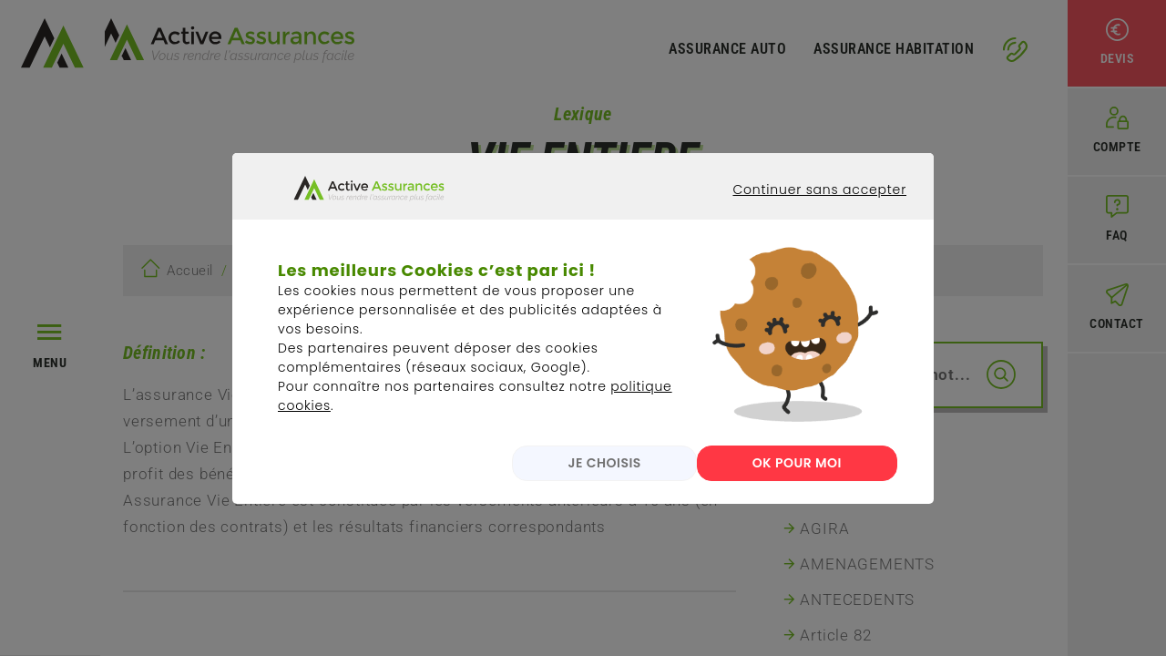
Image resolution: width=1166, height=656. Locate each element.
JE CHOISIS (585, 477)
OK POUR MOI (797, 477)
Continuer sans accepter (806, 220)
